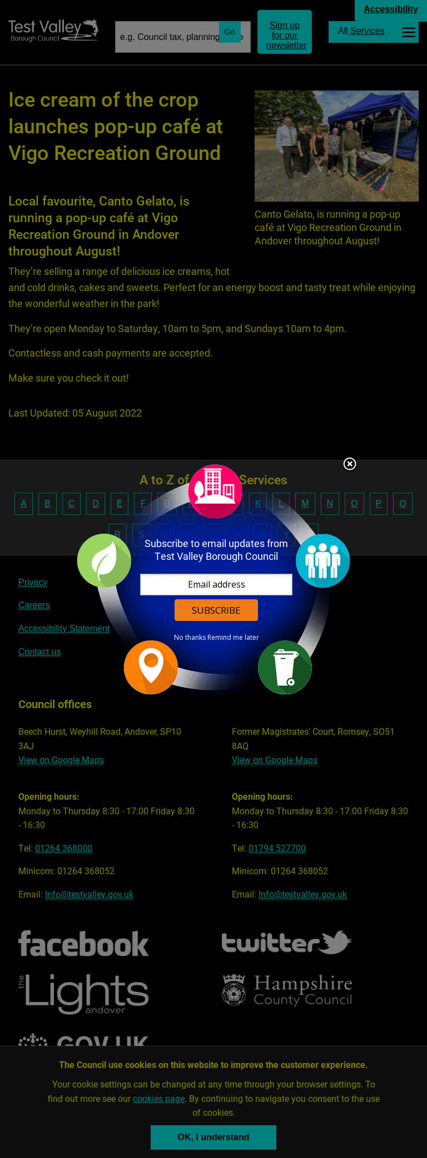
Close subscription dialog (349, 465)
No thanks (190, 637)
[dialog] (213, 579)
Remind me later (233, 637)
